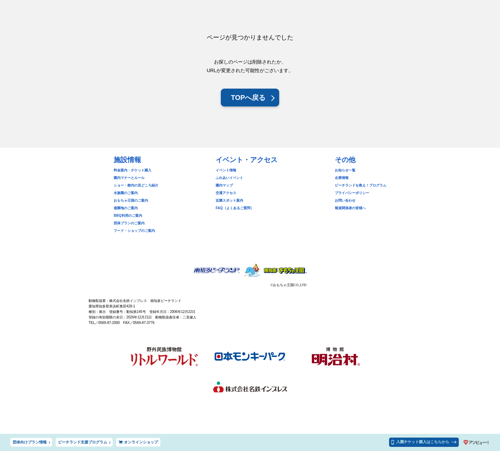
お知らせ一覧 (345, 170)
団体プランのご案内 (129, 223)
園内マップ (224, 185)
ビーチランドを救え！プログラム (360, 185)
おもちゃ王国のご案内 (131, 200)
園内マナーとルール (129, 178)
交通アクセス (226, 193)
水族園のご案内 (126, 193)
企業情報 (342, 178)
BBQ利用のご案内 (128, 215)
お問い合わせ (345, 200)
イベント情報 (226, 170)
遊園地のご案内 (126, 208)
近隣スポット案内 (229, 200)
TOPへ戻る (248, 97)
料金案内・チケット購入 (132, 170)
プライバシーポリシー (352, 193)
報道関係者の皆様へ (350, 208)
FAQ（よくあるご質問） (235, 208)
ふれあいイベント (229, 178)
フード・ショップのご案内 (134, 231)
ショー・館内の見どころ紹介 (136, 185)
